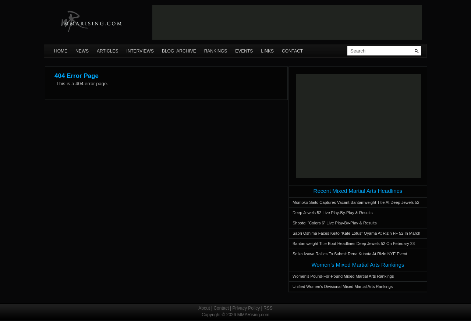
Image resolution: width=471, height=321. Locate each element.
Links (267, 51)
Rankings (215, 51)
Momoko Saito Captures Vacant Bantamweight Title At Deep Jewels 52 (356, 202)
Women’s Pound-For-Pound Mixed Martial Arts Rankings (343, 276)
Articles (107, 51)
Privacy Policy (246, 308)
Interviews (139, 51)
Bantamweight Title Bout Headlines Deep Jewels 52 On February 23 (354, 243)
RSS (268, 308)
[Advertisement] (287, 22)
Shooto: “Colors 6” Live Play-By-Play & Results (335, 223)
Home (60, 51)
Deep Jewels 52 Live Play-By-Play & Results (333, 212)
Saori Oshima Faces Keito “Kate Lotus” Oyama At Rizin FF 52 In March (356, 233)
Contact (292, 51)
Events (244, 51)
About (204, 308)
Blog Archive (179, 51)
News (82, 51)
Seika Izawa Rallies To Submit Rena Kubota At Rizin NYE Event (350, 254)
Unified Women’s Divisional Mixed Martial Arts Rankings (343, 286)
